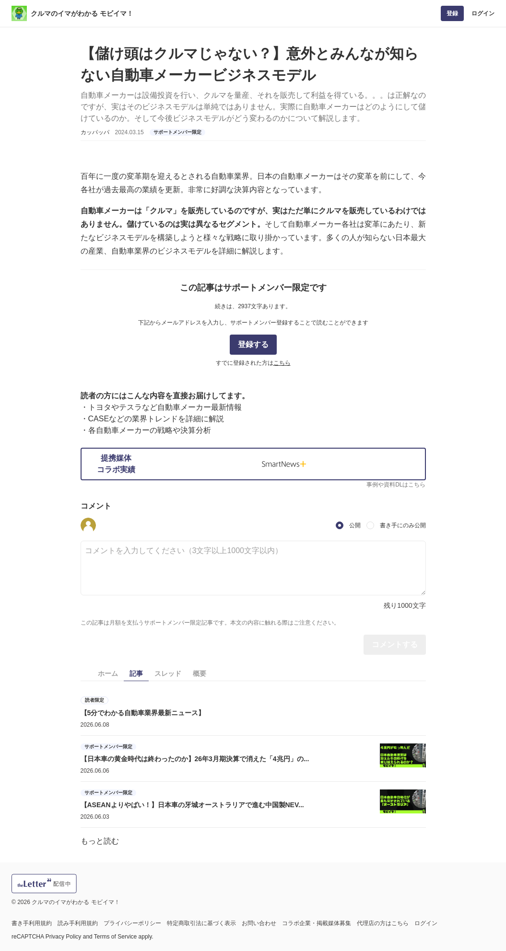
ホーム (108, 673)
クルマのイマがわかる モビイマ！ (82, 13)
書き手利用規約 (32, 923)
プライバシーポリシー (132, 923)
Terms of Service (115, 936)
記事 (136, 673)
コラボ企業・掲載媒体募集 (316, 923)
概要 (199, 673)
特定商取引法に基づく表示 (201, 923)
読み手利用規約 (78, 923)
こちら (282, 363)
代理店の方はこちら (383, 923)
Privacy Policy (64, 936)
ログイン (482, 13)
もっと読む (100, 841)
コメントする (395, 644)
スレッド (167, 673)
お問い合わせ (259, 923)
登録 (452, 13)
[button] (88, 525)
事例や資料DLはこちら (395, 484)
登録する (253, 344)
